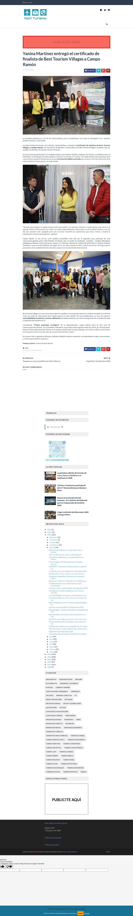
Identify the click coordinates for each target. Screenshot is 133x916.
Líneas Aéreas (70, 728)
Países (66, 24)
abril (51, 657)
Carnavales (75, 704)
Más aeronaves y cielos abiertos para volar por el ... (68, 642)
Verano (83, 784)
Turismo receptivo (70, 784)
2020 (49, 675)
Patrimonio (68, 732)
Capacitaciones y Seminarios (57, 704)
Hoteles (63, 720)
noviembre (53, 553)
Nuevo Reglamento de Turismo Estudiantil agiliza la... (68, 616)
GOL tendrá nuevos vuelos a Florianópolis (65, 567)
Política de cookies (52, 858)
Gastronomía (51, 720)
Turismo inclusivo (53, 784)
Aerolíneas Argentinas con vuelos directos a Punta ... (66, 571)
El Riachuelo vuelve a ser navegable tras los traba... (68, 639)
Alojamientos (51, 696)
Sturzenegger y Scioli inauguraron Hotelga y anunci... (66, 576)
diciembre (53, 550)
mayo (51, 654)
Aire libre (78, 692)
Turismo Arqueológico (55, 752)
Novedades (31, 24)
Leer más (86, 913)
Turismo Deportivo (53, 760)
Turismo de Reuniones (75, 780)
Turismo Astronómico (76, 752)
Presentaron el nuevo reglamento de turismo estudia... (66, 604)
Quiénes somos (100, 24)
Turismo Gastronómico (73, 760)
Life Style (55, 24)
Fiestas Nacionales (53, 716)
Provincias (77, 24)
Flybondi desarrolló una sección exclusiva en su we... (67, 628)
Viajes (88, 24)
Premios (23, 363)
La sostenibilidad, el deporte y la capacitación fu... (68, 608)
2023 (49, 667)
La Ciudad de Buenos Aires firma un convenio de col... (67, 612)
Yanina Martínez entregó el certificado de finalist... (68, 647)
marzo (51, 659)
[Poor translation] (9, 880)
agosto (52, 560)
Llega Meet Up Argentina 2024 (61, 644)
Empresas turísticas (64, 708)
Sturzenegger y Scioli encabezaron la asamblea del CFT (68, 624)
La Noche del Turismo (54, 728)
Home (22, 24)
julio (51, 649)
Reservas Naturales (53, 740)
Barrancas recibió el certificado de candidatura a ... (68, 594)
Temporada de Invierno (73, 740)
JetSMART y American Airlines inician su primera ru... (68, 580)
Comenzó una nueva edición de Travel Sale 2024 (67, 584)
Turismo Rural (33, 363)
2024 (49, 547)
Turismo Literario (66, 764)
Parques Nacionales (53, 732)
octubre (52, 555)
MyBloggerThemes (66, 865)
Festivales (68, 712)
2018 (49, 680)
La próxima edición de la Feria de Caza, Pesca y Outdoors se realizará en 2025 (71, 488)
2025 (49, 545)
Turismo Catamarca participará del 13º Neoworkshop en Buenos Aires (71, 501)
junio (51, 652)
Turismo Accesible (78, 748)
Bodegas (49, 700)
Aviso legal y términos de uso (56, 836)
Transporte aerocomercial (57, 748)
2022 (49, 670)
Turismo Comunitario (71, 756)
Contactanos (28, 31)
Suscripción (52, 31)
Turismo (43, 24)
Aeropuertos (51, 692)
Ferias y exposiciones (54, 712)
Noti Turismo (55, 440)
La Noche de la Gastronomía (57, 724)
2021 (49, 672)
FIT (76, 708)
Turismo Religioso (53, 772)
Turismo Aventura (53, 756)
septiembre (54, 558)
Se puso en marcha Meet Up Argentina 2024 (66, 620)
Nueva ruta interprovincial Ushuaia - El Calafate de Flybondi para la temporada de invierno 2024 (72, 514)
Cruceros (49, 708)
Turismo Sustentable (69, 776)
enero (51, 665)
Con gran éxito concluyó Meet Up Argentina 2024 (68, 601)
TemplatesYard (40, 865)
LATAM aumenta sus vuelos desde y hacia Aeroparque (65, 597)
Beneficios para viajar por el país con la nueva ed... (68, 632)
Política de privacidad (53, 850)
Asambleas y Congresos (69, 696)
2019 (49, 677)
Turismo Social (52, 776)
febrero (52, 662)
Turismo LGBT (51, 764)
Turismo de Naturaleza (55, 780)
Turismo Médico (67, 768)
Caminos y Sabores (63, 700)
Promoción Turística (54, 736)
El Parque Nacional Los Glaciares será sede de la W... (67, 635)
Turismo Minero (52, 768)
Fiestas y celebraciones (72, 716)
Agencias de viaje (65, 692)
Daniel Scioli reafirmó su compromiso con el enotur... (65, 564)
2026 (49, 542)
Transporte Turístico (54, 744)
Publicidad (40, 31)
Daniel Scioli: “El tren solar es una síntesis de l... (67, 587)
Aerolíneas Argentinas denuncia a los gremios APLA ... (66, 590)
